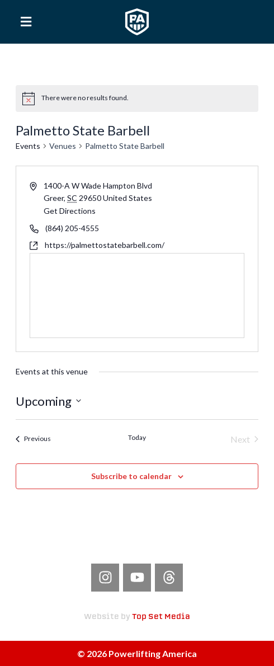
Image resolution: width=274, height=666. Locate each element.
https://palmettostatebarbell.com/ (104, 245)
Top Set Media (161, 617)
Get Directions (70, 210)
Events (28, 146)
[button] (26, 21)
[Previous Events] (33, 439)
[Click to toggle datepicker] (48, 401)
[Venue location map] (137, 295)
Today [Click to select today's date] (137, 437)
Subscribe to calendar (131, 476)
